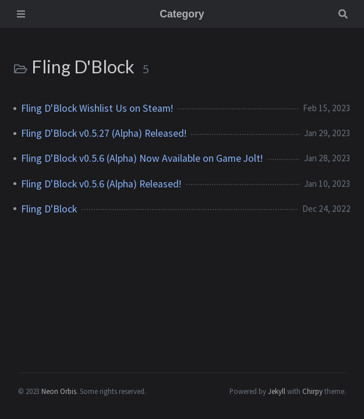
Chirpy (312, 391)
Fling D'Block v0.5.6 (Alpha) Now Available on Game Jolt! (142, 158)
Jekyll (276, 391)
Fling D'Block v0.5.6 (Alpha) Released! (101, 183)
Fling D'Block (49, 209)
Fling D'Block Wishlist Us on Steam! (97, 108)
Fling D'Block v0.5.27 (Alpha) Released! (103, 133)
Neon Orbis (58, 391)
